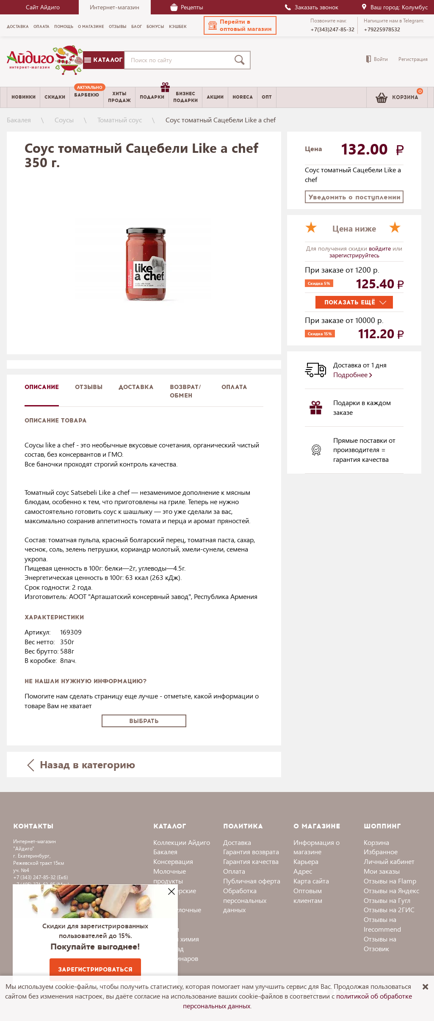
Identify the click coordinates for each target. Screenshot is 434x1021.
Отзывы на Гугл (387, 900)
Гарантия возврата (251, 851)
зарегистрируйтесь (354, 255)
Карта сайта (311, 880)
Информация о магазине (316, 847)
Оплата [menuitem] (41, 27)
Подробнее (352, 374)
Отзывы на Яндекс (391, 890)
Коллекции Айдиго (181, 842)
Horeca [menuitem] (242, 97)
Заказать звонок (311, 7)
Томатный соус (119, 119)
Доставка (237, 842)
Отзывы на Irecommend (382, 924)
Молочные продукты (169, 875)
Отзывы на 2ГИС (389, 909)
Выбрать (144, 721)
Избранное (381, 851)
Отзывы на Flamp (390, 880)
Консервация (173, 861)
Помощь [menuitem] (63, 27)
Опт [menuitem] (267, 97)
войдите (381, 248)
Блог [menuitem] (136, 27)
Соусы (64, 119)
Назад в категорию (81, 764)
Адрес (302, 870)
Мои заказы (382, 870)
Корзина (376, 842)
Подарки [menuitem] (154, 94)
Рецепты (186, 7)
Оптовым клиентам (307, 895)
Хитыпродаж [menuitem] (119, 97)
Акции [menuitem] (215, 97)
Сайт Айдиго (43, 7)
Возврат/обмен (185, 391)
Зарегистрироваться (95, 969)
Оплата (234, 387)
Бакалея (19, 119)
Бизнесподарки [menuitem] (185, 97)
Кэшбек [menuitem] (178, 27)
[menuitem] (86, 97)
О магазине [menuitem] (91, 27)
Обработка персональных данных (244, 900)
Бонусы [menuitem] (155, 27)
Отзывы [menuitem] (118, 27)
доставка (136, 387)
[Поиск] (241, 60)
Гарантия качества (251, 861)
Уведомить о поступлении (354, 197)
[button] (240, 25)
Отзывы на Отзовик (380, 943)
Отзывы (88, 387)
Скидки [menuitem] (54, 97)
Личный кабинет (389, 861)
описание (42, 387)
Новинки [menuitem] (23, 97)
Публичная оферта (251, 880)
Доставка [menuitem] (18, 27)
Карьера (305, 861)
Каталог (103, 59)
